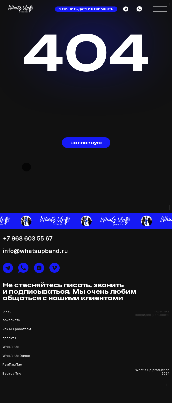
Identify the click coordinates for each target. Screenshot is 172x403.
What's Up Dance (16, 356)
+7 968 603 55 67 (28, 238)
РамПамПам (12, 364)
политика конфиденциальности (152, 313)
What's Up (10, 347)
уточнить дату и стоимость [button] (86, 8)
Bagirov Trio (11, 373)
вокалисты (11, 320)
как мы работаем (17, 329)
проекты (9, 338)
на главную (86, 142)
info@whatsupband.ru (35, 251)
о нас (7, 311)
